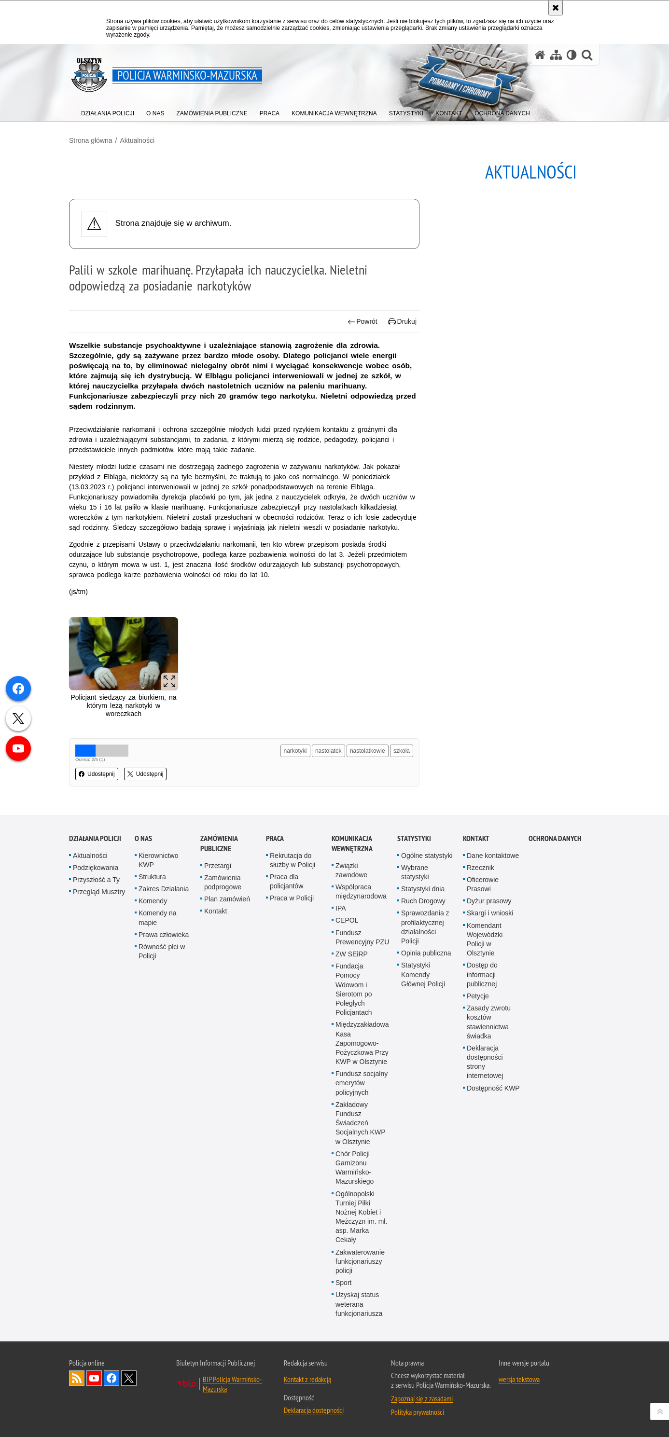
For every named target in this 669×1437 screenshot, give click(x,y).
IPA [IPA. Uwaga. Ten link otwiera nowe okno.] (340, 908)
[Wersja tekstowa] (572, 55)
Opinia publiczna (426, 953)
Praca (275, 838)
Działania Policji (95, 838)
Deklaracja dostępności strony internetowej (485, 1062)
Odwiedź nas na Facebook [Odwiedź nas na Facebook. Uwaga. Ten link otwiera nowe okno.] (111, 1378)
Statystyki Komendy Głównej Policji (423, 974)
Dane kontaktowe (493, 855)
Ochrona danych (555, 838)
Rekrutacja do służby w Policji (292, 860)
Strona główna (90, 140)
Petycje (478, 996)
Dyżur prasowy (489, 901)
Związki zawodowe (351, 870)
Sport (343, 1282)
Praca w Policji (292, 898)
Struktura (152, 877)
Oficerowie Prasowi (483, 884)
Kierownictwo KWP (158, 860)
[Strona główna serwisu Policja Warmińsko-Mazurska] (540, 55)
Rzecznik (480, 867)
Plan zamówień (227, 899)
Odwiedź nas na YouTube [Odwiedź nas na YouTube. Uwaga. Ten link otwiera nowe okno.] (94, 1378)
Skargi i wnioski (490, 913)
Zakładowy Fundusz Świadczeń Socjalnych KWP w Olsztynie (360, 1123)
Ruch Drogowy (423, 901)
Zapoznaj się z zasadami (422, 1398)
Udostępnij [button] (97, 774)
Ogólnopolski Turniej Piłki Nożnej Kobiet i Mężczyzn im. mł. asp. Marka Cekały (361, 1217)
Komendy (153, 901)
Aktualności (137, 140)
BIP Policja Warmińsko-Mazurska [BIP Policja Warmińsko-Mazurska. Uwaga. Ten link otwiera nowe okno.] (232, 1384)
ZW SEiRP (351, 954)
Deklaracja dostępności (314, 1410)
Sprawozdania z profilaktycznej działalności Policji (425, 927)
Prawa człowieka (164, 935)
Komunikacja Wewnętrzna (352, 843)
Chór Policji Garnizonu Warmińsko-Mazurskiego (354, 1168)
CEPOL (346, 920)
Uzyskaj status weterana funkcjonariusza (358, 1304)
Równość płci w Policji (162, 951)
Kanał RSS (76, 1378)
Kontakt (215, 911)
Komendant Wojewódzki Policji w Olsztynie (484, 939)
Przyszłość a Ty (96, 880)
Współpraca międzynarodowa (361, 891)
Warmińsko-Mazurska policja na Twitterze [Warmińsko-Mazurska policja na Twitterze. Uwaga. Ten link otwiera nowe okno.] (129, 1378)
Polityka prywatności (417, 1412)
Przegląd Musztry (99, 892)
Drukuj (402, 322)
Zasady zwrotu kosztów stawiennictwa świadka (489, 1022)
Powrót (362, 322)
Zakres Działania (164, 889)
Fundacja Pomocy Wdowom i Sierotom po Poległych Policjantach (353, 989)
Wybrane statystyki (415, 872)
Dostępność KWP (493, 1088)
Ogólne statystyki (427, 855)
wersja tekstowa (519, 1379)
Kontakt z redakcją (307, 1379)
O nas (143, 838)
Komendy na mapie (158, 917)
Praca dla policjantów (286, 881)
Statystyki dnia (423, 889)
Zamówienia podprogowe (222, 882)
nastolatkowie (367, 750)
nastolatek (328, 750)
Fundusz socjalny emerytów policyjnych (361, 1083)
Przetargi (217, 866)
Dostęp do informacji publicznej (482, 974)
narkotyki (295, 750)
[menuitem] (107, 111)
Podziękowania (95, 867)
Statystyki (414, 838)
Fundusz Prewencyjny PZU (362, 937)
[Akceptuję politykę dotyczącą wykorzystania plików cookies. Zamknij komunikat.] (555, 7)
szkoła (401, 750)
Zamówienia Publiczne (218, 843)
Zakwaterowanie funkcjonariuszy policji (360, 1261)
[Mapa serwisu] (556, 55)
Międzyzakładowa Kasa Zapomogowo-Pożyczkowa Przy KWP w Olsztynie (362, 1043)
